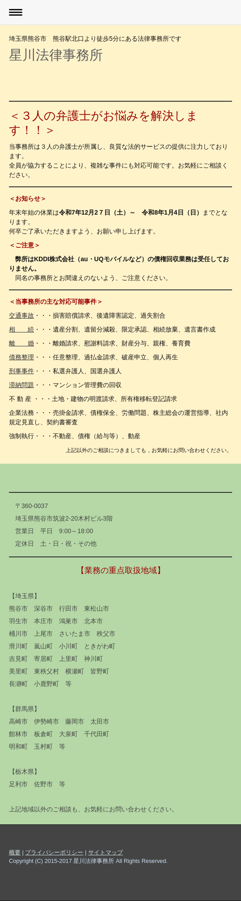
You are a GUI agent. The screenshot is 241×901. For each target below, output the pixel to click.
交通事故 (21, 315)
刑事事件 (21, 371)
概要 (15, 852)
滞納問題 (21, 384)
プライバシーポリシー (54, 852)
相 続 (21, 329)
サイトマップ (105, 852)
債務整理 (21, 357)
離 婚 (21, 343)
